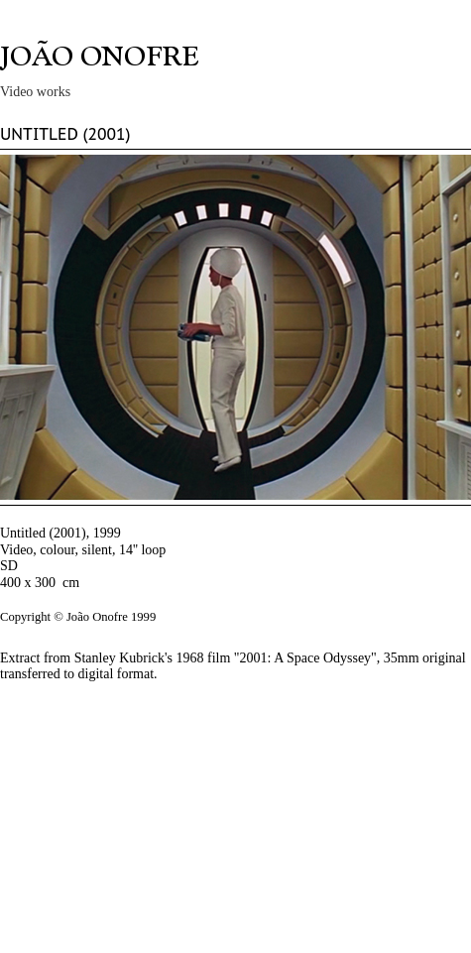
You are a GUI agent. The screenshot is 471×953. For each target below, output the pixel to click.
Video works (35, 91)
